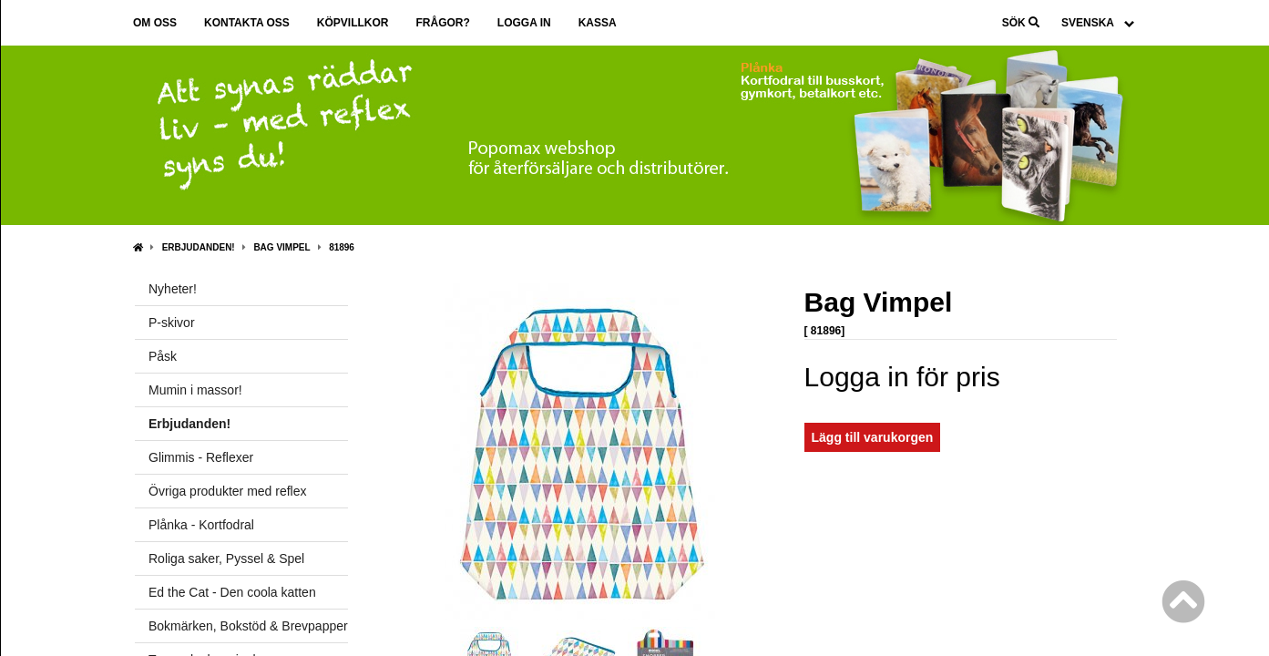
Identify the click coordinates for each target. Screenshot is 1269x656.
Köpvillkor (353, 22)
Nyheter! (172, 289)
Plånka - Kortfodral (201, 525)
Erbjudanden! (198, 247)
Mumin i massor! (195, 390)
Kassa (597, 22)
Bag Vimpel (281, 247)
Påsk (162, 356)
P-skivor (171, 322)
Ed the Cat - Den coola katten (232, 592)
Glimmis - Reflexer (200, 457)
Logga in (524, 22)
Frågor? (442, 22)
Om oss (155, 22)
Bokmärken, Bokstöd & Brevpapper (248, 626)
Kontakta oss (247, 22)
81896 (341, 247)
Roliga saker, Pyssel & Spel (226, 558)
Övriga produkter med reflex (227, 491)
